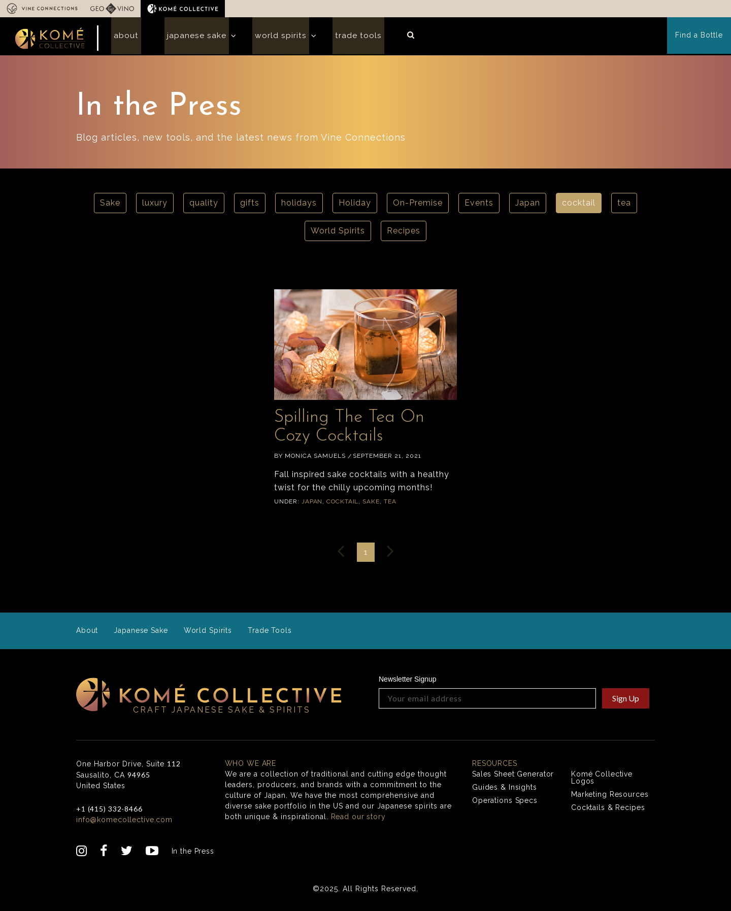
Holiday (355, 206)
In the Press (193, 854)
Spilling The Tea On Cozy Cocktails (360, 428)
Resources (495, 766)
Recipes (403, 234)
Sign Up (625, 700)
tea (624, 206)
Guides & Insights (505, 790)
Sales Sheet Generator (513, 776)
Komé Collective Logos (602, 780)
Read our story (359, 819)
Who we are (251, 766)
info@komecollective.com (125, 822)
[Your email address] (487, 701)
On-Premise (418, 206)
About (123, 37)
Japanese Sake (189, 37)
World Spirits (268, 37)
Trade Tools (340, 37)
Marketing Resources (610, 797)
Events (478, 206)
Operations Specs (505, 803)
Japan (527, 206)
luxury (155, 206)
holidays (299, 206)
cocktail (578, 206)
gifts (249, 206)
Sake (110, 206)
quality (203, 206)
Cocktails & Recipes (608, 810)
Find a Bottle (699, 37)
